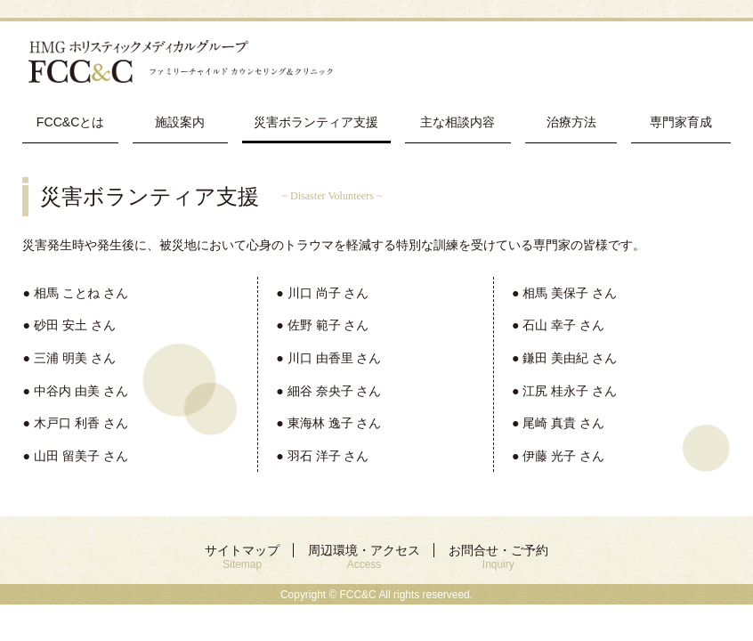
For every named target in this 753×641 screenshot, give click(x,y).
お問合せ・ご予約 (498, 557)
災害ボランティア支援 (316, 122)
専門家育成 (681, 122)
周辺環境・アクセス (364, 557)
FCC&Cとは (70, 122)
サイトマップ (242, 557)
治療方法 (571, 122)
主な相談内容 (457, 122)
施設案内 (180, 122)
